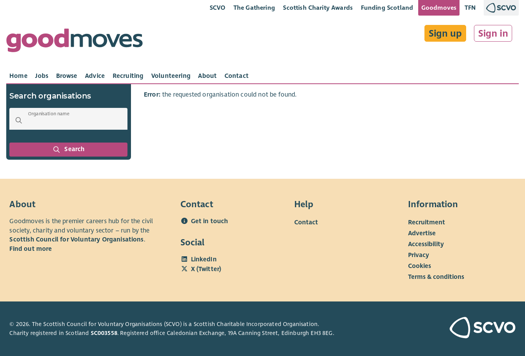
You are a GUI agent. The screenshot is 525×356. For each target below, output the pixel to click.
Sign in (493, 33)
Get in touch (209, 221)
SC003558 (104, 333)
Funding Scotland (387, 7)
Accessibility (426, 244)
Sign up (445, 33)
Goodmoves (438, 7)
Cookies (419, 266)
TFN (470, 7)
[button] (19, 120)
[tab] (18, 76)
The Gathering (254, 7)
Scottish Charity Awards (318, 7)
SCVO (218, 7)
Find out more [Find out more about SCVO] (30, 249)
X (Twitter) (206, 269)
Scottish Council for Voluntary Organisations (76, 239)
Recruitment (426, 222)
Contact (306, 222)
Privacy (418, 255)
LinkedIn (204, 259)
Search (68, 149)
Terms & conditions (436, 277)
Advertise (422, 233)
